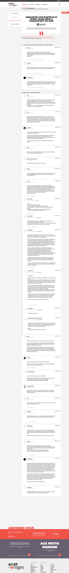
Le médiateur (52, 567)
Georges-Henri (38, 231)
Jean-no (36, 200)
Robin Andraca (43, 24)
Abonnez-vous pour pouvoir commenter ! (38, 37)
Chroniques (44, 4)
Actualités (31, 4)
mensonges (33, 105)
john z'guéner (37, 217)
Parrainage (51, 568)
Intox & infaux (32, 568)
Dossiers (41, 569)
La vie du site (52, 566)
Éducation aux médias (53, 569)
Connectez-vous (48, 38)
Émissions (37, 4)
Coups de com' (32, 566)
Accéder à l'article (14, 13)
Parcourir (24, 4)
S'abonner (64, 12)
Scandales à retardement (33, 567)
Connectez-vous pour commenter (14, 20)
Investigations (32, 569)
